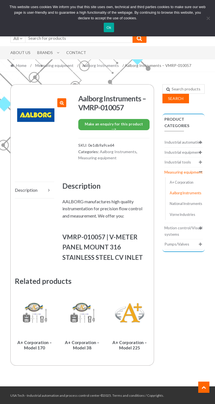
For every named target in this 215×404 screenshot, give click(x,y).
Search (175, 98)
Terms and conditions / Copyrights (137, 395)
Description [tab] (26, 190)
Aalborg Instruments (100, 65)
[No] (208, 18)
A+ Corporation (181, 182)
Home (21, 65)
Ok (109, 27)
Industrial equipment (182, 152)
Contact (76, 52)
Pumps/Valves (176, 244)
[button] (61, 102)
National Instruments (186, 204)
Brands (45, 52)
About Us (20, 52)
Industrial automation (183, 142)
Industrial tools (177, 162)
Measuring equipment (54, 65)
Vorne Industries (182, 214)
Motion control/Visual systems (183, 231)
